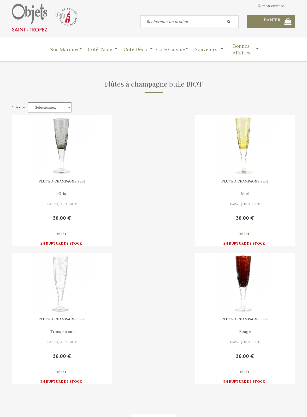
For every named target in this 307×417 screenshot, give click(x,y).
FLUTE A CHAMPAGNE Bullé (45, 181)
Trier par (19, 107)
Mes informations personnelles (109, 390)
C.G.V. (251, 354)
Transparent (189, 193)
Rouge (261, 193)
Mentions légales (281, 354)
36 (45, 218)
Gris (45, 193)
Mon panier (93, 379)
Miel (117, 193)
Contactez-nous (25, 379)
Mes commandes (25, 390)
